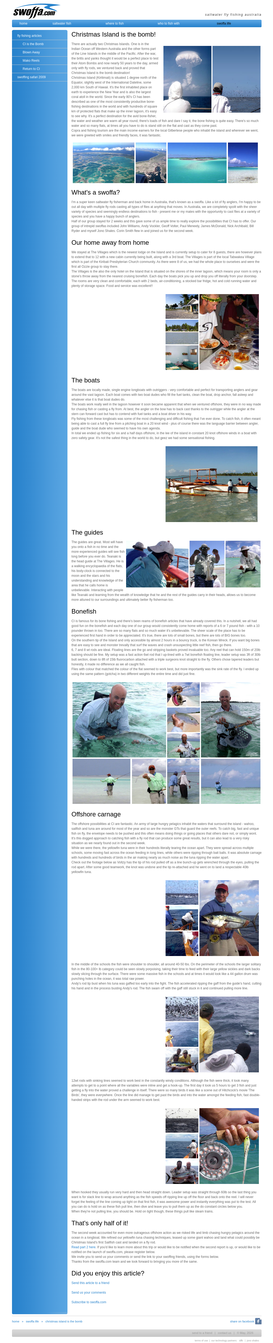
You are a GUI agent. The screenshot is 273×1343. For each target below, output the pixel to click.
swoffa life (224, 23)
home (23, 23)
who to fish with (169, 23)
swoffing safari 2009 (31, 77)
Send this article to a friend (90, 1283)
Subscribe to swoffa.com (88, 1302)
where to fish (115, 23)
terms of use (201, 1340)
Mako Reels (31, 60)
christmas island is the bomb (63, 1321)
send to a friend (202, 1332)
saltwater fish (62, 23)
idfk (241, 1340)
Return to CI (31, 69)
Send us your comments (88, 1292)
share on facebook (242, 1321)
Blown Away (31, 52)
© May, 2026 (245, 1332)
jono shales (253, 1340)
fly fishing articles (29, 36)
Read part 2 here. (83, 1247)
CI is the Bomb (33, 44)
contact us (224, 1332)
